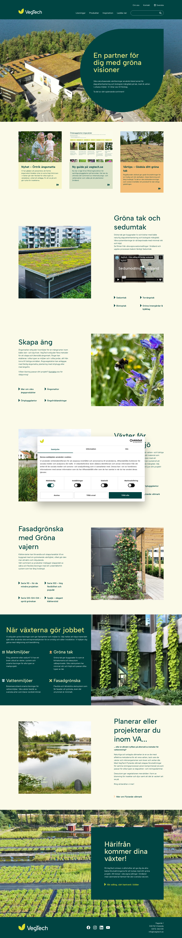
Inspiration (108, 13)
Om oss (136, 5)
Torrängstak (147, 297)
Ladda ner (122, 13)
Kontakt (146, 5)
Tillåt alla (125, 495)
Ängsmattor (52, 389)
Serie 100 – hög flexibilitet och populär (54, 586)
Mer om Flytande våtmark (128, 796)
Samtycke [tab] (55, 449)
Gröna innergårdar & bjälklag (151, 307)
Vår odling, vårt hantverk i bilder (121, 884)
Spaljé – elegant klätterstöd (54, 599)
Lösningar (80, 13)
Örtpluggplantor (27, 400)
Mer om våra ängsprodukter (27, 391)
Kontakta (52, 372)
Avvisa (57, 495)
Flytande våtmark (150, 493)
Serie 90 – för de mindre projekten (28, 585)
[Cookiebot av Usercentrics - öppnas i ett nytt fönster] (131, 441)
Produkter (94, 13)
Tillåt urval (91, 495)
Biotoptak (120, 305)
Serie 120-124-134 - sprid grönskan (29, 599)
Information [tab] (91, 449)
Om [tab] (126, 449)
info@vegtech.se (156, 932)
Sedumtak (120, 297)
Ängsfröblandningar (56, 400)
